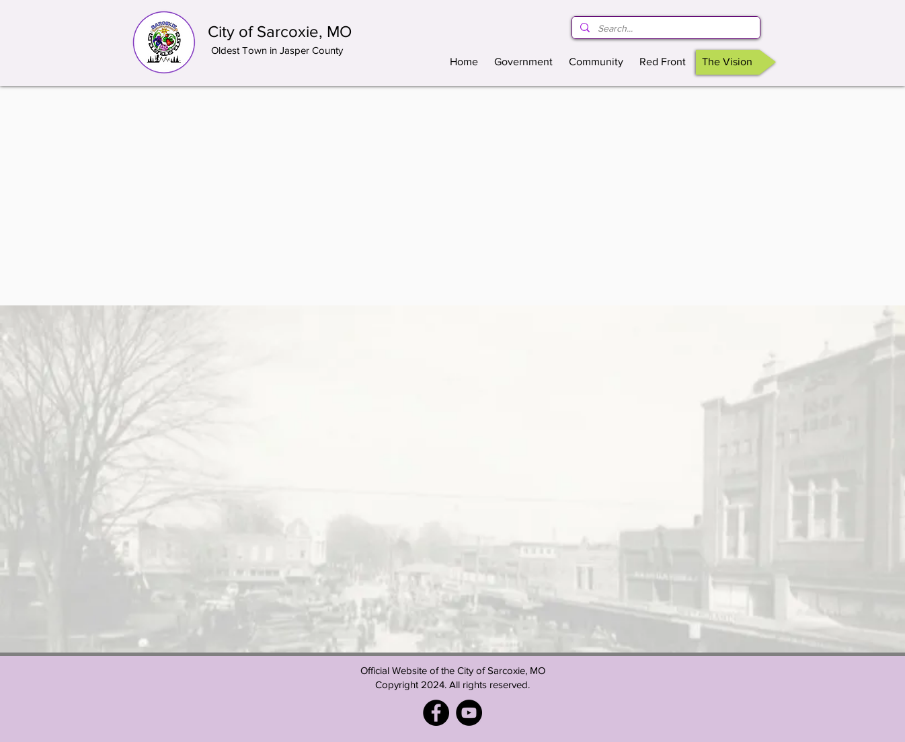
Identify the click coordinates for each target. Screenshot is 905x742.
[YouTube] (469, 713)
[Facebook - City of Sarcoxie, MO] (436, 713)
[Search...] (665, 29)
